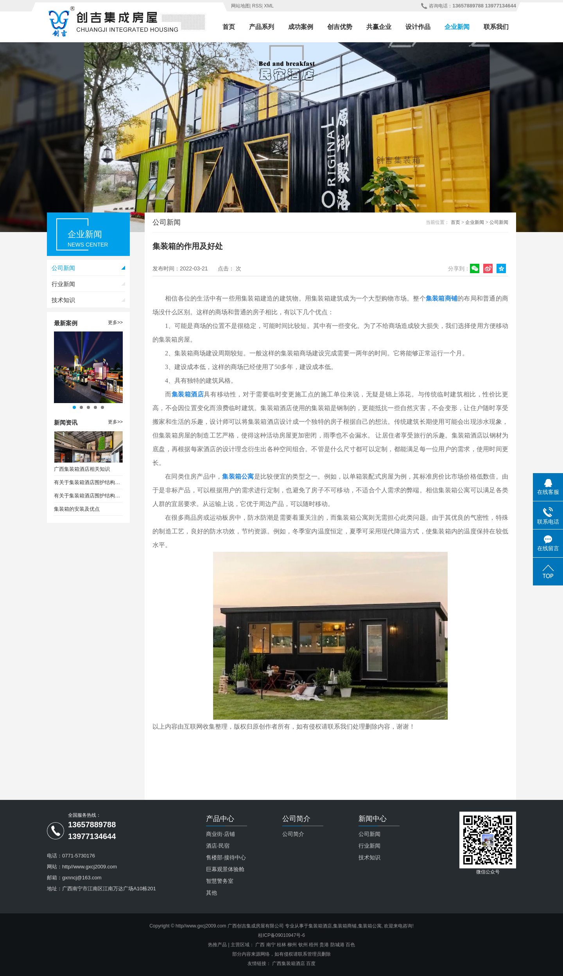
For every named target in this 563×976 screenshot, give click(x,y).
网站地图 (240, 6)
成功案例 (300, 26)
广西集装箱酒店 (288, 963)
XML (269, 6)
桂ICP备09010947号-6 (281, 935)
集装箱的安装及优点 (77, 509)
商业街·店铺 (220, 834)
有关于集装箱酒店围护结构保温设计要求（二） (88, 496)
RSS (257, 6)
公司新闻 (63, 268)
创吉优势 (339, 26)
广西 (260, 944)
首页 (228, 26)
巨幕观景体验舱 (225, 869)
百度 (311, 963)
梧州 (313, 944)
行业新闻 (63, 284)
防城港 (337, 944)
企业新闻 (457, 26)
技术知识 (63, 300)
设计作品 (417, 26)
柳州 (292, 944)
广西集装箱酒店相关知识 (82, 469)
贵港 (324, 944)
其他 (211, 893)
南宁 (271, 944)
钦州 (303, 944)
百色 (350, 944)
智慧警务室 (219, 881)
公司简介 (293, 834)
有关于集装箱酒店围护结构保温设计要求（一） (88, 482)
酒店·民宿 (218, 846)
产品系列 (261, 26)
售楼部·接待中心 (226, 857)
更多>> (115, 322)
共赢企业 (378, 26)
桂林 (281, 944)
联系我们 (496, 26)
